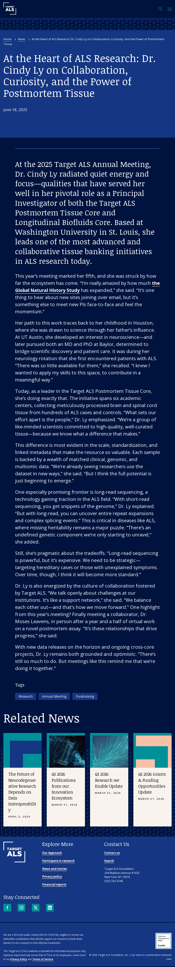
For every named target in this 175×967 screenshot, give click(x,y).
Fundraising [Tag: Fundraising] (95, 696)
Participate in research (58, 861)
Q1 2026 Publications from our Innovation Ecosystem (64, 787)
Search (109, 861)
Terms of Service (42, 959)
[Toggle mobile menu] (169, 9)
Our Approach (52, 853)
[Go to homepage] (14, 862)
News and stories (54, 869)
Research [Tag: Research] (27, 696)
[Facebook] (7, 909)
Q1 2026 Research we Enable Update (109, 781)
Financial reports (54, 885)
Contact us (112, 853)
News (21, 39)
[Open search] (160, 9)
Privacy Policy (18, 959)
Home (7, 39)
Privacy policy (52, 877)
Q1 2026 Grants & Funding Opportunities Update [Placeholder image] (152, 784)
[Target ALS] (9, 13)
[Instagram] (22, 909)
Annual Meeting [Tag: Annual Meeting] (60, 696)
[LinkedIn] (50, 909)
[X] (36, 909)
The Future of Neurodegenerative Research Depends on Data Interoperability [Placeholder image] (22, 793)
